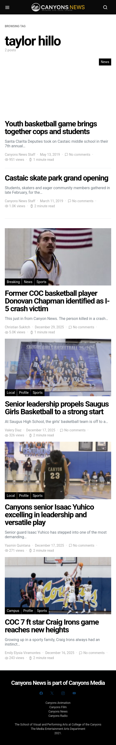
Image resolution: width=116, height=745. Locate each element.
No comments (79, 154)
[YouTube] (74, 693)
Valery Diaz (13, 430)
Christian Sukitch (17, 327)
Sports (41, 282)
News (105, 62)
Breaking (13, 282)
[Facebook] (41, 693)
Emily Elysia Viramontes (22, 653)
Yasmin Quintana (17, 545)
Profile (24, 393)
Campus (13, 611)
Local (11, 393)
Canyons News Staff (20, 154)
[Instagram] (63, 693)
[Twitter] (52, 693)
